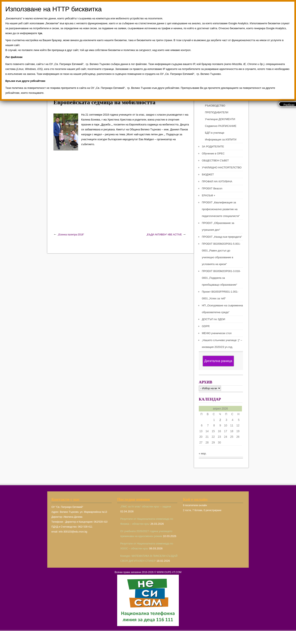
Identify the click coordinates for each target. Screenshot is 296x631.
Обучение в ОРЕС (213, 153)
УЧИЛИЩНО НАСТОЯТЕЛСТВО (222, 167)
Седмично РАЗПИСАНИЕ (220, 125)
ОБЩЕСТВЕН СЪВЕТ (215, 160)
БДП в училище (214, 132)
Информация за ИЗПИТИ (220, 139)
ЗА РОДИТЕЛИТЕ (213, 146)
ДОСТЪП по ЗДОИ (213, 319)
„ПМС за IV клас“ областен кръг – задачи (145, 506)
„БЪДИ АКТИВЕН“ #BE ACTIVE (164, 234)
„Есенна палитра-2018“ (71, 234)
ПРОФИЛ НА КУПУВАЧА (217, 181)
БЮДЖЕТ (208, 174)
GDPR (206, 326)
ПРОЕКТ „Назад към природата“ (222, 236)
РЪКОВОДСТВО (215, 105)
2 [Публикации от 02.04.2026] (220, 419)
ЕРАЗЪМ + (208, 195)
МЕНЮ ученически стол (216, 333)
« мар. (203, 453)
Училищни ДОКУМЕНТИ (220, 119)
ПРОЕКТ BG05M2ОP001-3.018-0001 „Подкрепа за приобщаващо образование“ (221, 278)
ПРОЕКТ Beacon (212, 188)
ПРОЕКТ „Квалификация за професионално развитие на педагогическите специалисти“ (221, 209)
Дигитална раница (218, 361)
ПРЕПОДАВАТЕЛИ (216, 112)
